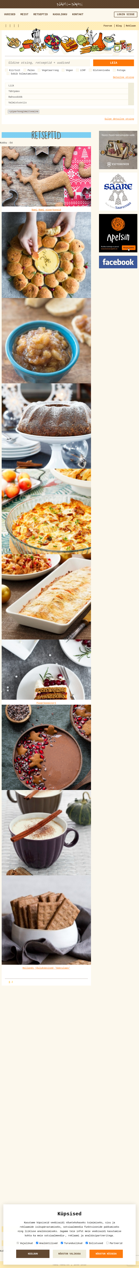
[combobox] (69, 85)
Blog (119, 25)
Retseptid (40, 14)
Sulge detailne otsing (119, 119)
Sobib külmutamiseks (24, 73)
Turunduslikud (71, 1243)
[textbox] (56, 112)
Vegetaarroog (50, 70)
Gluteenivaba (101, 70)
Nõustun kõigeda (106, 1253)
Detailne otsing (123, 77)
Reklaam (131, 25)
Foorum (108, 25)
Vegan (69, 70)
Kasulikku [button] (60, 14)
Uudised (9, 14)
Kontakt (77, 14)
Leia (113, 62)
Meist (24, 14)
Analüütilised (47, 1243)
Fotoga (121, 70)
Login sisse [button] (125, 14)
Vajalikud (25, 1243)
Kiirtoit (14, 70)
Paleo (31, 70)
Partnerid (114, 1243)
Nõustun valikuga (69, 1253)
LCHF (83, 70)
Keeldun (33, 1253)
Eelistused (94, 1243)
